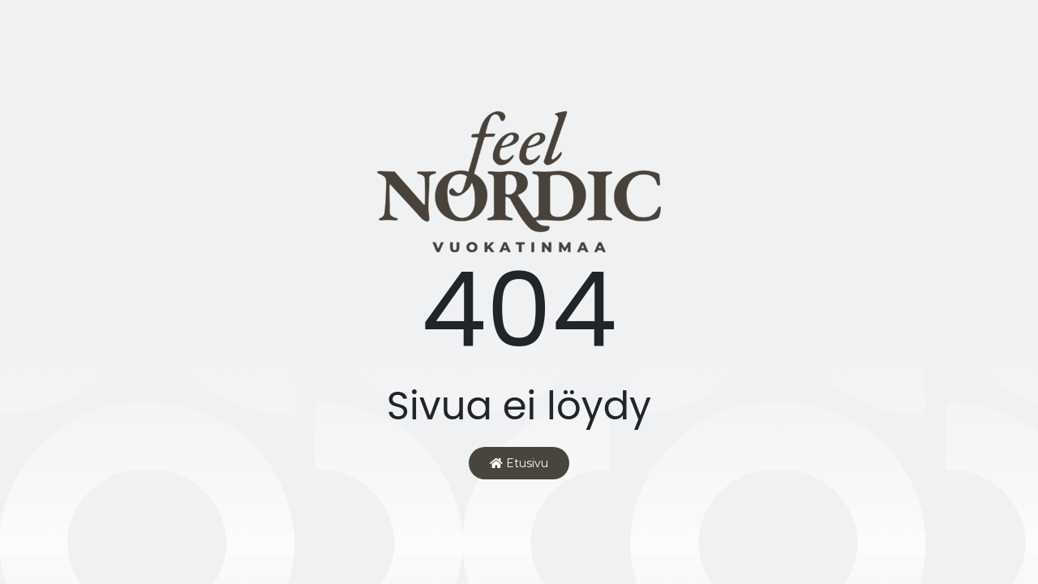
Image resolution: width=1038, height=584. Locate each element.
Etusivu (519, 463)
